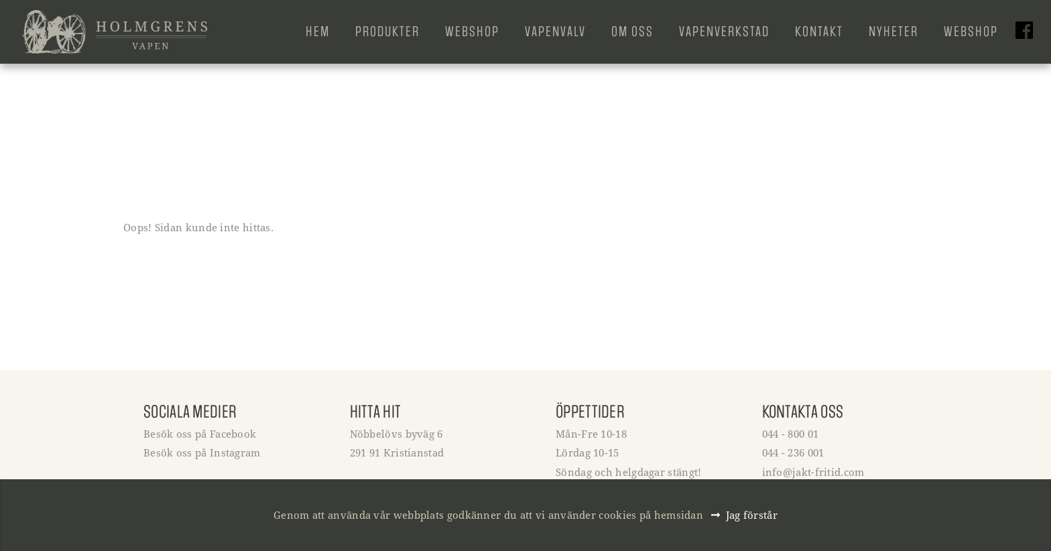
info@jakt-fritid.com (813, 472)
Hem (318, 31)
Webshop (472, 31)
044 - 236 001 (793, 452)
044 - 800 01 (790, 433)
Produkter (387, 31)
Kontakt (819, 31)
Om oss (632, 31)
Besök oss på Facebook (199, 433)
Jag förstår (752, 515)
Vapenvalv (555, 31)
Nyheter (893, 31)
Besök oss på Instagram (202, 452)
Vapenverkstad (724, 31)
